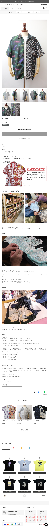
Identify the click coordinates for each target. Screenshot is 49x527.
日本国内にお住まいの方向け (24, 138)
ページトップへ (24, 502)
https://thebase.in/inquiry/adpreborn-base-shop (12, 385)
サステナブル (37, 12)
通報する (45, 394)
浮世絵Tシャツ (30, 12)
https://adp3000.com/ (6, 381)
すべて (6, 447)
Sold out (24, 134)
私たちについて (44, 4)
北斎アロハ (19, 12)
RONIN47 (24, 12)
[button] (9, 465)
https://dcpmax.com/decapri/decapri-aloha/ (11, 376)
